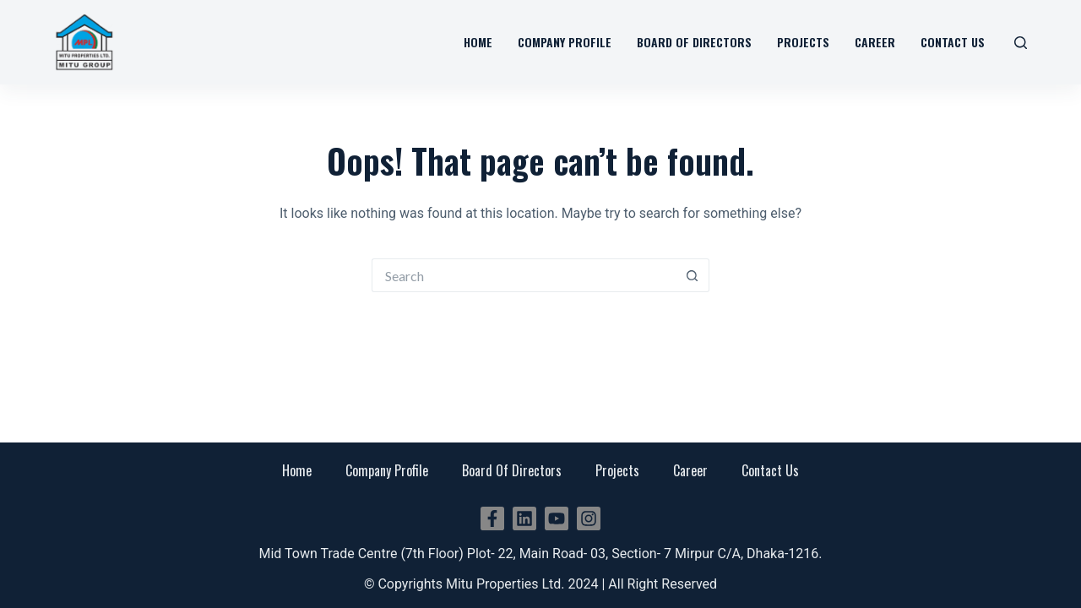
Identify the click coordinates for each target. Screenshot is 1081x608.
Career (690, 470)
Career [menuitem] (875, 42)
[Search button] (692, 275)
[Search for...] (524, 275)
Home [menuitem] (478, 42)
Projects (617, 470)
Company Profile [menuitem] (564, 42)
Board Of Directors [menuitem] (694, 42)
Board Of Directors (512, 470)
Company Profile (386, 470)
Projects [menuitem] (803, 42)
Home (297, 470)
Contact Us (770, 470)
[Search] (1020, 42)
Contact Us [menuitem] (953, 42)
